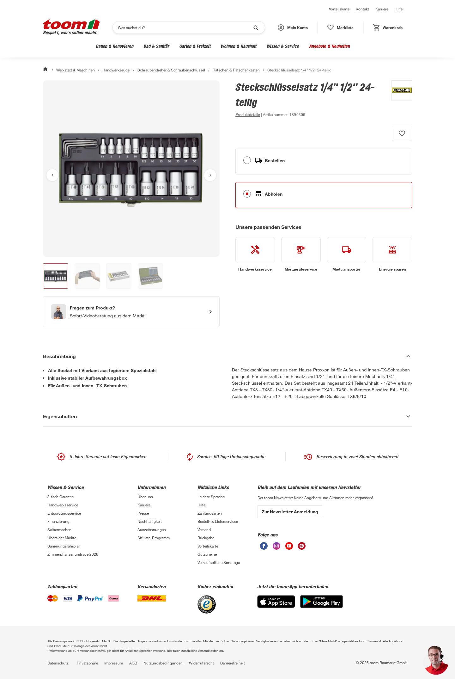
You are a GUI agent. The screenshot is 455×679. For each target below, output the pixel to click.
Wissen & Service (282, 46)
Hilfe (399, 8)
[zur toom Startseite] (71, 27)
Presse (143, 513)
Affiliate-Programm (153, 537)
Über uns (145, 496)
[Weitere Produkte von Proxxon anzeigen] (398, 99)
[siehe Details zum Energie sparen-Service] (392, 254)
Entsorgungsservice (64, 513)
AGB (133, 662)
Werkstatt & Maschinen (64, 46)
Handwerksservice (62, 504)
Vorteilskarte (339, 8)
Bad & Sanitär (156, 46)
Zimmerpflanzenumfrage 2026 (72, 554)
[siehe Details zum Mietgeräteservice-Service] (301, 254)
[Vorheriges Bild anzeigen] (52, 175)
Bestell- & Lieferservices (217, 521)
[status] (340, 27)
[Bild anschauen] (131, 168)
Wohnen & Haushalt (238, 46)
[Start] (46, 70)
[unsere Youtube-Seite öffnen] (289, 548)
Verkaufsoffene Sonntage (218, 562)
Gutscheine (207, 554)
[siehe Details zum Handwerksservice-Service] (255, 254)
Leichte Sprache (211, 496)
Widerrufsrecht (201, 662)
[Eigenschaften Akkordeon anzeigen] (227, 416)
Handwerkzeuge (116, 69)
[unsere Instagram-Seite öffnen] (276, 548)
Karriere (381, 8)
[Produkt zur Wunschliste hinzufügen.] (402, 133)
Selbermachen (59, 529)
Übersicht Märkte (61, 537)
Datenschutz (58, 662)
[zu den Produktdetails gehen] (247, 114)
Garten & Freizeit (194, 46)
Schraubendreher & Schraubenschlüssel (171, 69)
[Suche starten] (256, 27)
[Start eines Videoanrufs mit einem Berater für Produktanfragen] (131, 311)
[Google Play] (321, 606)
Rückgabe (205, 537)
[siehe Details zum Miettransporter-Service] (347, 254)
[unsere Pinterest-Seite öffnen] (302, 548)
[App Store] (276, 606)
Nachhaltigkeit (149, 521)
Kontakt (362, 8)
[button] (292, 27)
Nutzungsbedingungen (163, 662)
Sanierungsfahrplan (64, 545)
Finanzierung (58, 521)
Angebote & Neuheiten (329, 46)
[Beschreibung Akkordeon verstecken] (227, 356)
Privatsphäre (87, 662)
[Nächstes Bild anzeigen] (210, 175)
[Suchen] (185, 27)
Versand (204, 529)
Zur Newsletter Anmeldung (290, 511)
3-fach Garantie (60, 496)
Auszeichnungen (151, 529)
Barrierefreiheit (232, 662)
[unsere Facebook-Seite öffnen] (264, 548)
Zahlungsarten (209, 513)
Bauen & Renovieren (114, 46)
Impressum (113, 662)
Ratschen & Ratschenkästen (236, 69)
